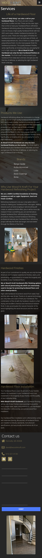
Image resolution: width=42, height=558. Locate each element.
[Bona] (21, 177)
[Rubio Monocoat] (21, 167)
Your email (14, 473)
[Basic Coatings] (21, 173)
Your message (15, 495)
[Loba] (21, 170)
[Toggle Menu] (39, 2)
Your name (14, 466)
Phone (14, 480)
